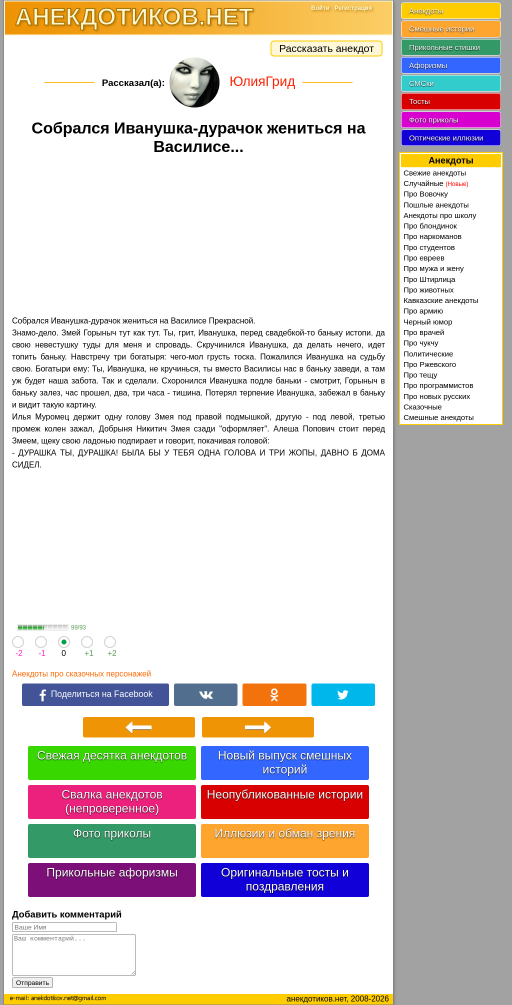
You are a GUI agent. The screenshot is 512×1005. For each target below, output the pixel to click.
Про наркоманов (433, 236)
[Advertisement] (198, 237)
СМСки (421, 83)
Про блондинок (430, 226)
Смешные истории (441, 28)
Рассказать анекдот (326, 48)
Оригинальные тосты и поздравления (285, 879)
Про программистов (439, 385)
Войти (320, 8)
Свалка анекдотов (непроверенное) (112, 801)
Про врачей (424, 332)
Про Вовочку (426, 194)
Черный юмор (428, 322)
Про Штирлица (430, 279)
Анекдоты (426, 10)
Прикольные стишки (444, 47)
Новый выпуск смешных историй (285, 762)
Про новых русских (437, 396)
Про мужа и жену (434, 268)
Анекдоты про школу (440, 215)
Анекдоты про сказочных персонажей (81, 674)
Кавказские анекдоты (441, 300)
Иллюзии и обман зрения (285, 833)
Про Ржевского (430, 364)
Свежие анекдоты (435, 172)
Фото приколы (112, 833)
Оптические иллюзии (446, 138)
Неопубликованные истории (284, 794)
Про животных (429, 290)
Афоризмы (428, 65)
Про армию (423, 310)
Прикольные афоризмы (112, 872)
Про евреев (424, 258)
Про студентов (429, 247)
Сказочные (423, 406)
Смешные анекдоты (439, 417)
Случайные (436, 183)
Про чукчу (421, 342)
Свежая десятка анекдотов (112, 755)
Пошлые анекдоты (436, 204)
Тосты (419, 101)
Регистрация (353, 8)
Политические (428, 354)
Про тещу (421, 374)
